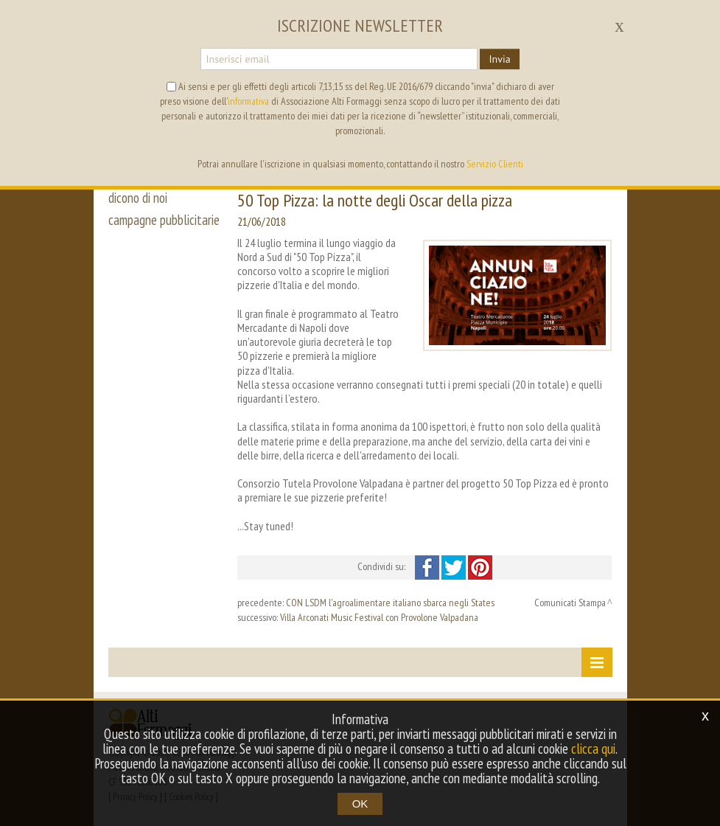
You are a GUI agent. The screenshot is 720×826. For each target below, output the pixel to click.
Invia (499, 59)
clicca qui (593, 748)
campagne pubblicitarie (164, 220)
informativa (248, 101)
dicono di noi (137, 197)
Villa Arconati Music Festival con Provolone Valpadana (379, 617)
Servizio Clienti (494, 163)
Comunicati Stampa (570, 602)
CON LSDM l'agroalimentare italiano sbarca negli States (390, 602)
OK (360, 803)
